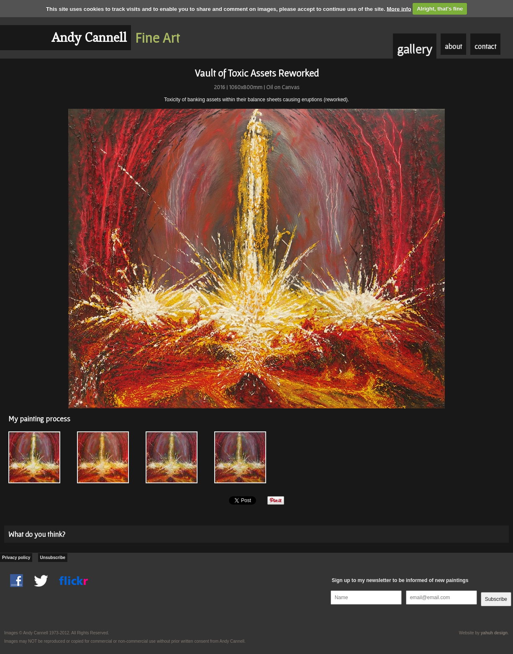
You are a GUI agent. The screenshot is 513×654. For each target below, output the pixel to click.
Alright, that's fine (440, 8)
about (453, 46)
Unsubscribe (53, 557)
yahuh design (494, 633)
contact (485, 46)
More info (399, 8)
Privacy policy (16, 557)
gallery (414, 49)
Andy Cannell (89, 37)
